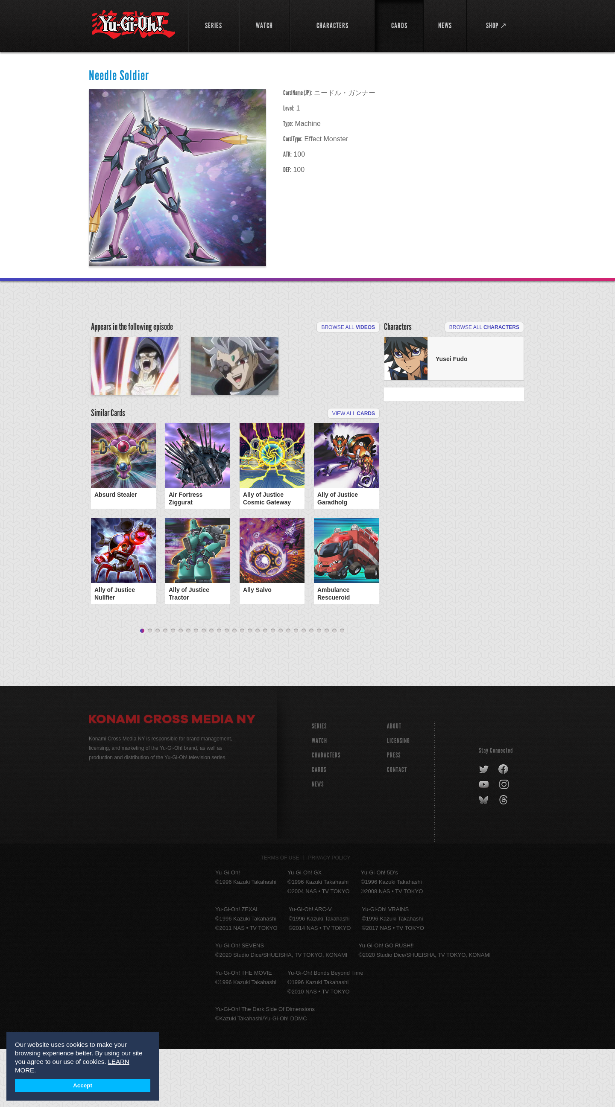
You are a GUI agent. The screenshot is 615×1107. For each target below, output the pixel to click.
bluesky (484, 858)
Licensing (398, 799)
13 (234, 689)
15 (249, 689)
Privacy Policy (329, 916)
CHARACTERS (326, 813)
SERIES (319, 784)
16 (257, 689)
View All (353, 472)
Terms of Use (280, 916)
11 (219, 689)
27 (342, 689)
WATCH (319, 799)
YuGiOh (133, 24)
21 (296, 689)
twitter (484, 827)
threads (504, 858)
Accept (82, 1085)
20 (288, 689)
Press (394, 813)
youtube (484, 843)
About (394, 784)
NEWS (318, 842)
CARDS (319, 828)
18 (272, 689)
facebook (503, 827)
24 (319, 689)
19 (280, 689)
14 (242, 689)
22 (303, 689)
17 (265, 689)
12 (226, 689)
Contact (397, 828)
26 (334, 689)
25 (326, 689)
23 (311, 689)
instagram (504, 843)
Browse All (348, 327)
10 (211, 689)
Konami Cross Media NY (172, 778)
